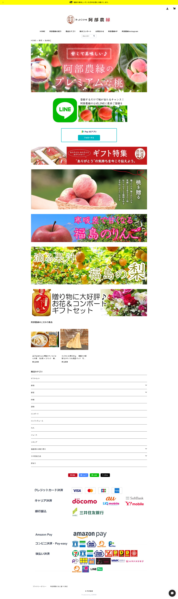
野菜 (40, 40)
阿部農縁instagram (130, 31)
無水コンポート (85, 31)
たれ (32, 428)
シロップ (34, 442)
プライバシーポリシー (40, 586)
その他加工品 (36, 456)
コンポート (35, 414)
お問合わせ (99, 31)
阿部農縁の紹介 (55, 31)
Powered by (89, 595)
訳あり (33, 463)
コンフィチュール (37, 421)
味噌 (32, 400)
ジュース (34, 435)
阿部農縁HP (113, 31)
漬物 (32, 407)
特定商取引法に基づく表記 (59, 586)
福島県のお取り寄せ (38, 449)
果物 (32, 385)
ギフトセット (35, 378)
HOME (42, 31)
